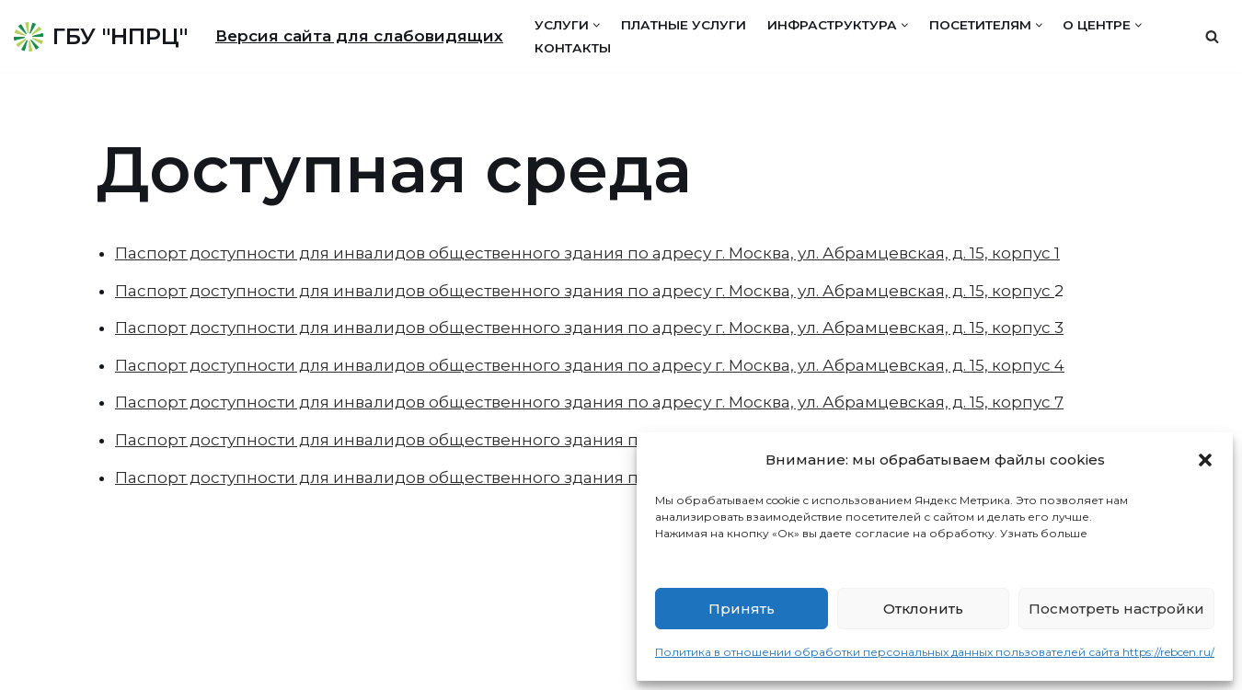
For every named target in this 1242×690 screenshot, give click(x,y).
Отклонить (923, 608)
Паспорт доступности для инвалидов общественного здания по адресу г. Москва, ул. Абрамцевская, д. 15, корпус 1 (587, 253)
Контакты (573, 47)
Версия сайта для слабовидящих (359, 36)
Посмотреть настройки (1116, 608)
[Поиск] (1212, 36)
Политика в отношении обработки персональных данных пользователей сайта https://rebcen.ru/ (934, 652)
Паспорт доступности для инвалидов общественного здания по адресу (413, 291)
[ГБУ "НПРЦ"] (101, 36)
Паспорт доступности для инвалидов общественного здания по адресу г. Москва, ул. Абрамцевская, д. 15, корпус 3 (589, 327)
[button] (1205, 460)
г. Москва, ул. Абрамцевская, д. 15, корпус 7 (889, 402)
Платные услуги (683, 24)
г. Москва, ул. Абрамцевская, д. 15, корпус (882, 291)
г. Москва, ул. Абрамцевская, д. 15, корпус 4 (889, 365)
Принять (741, 608)
